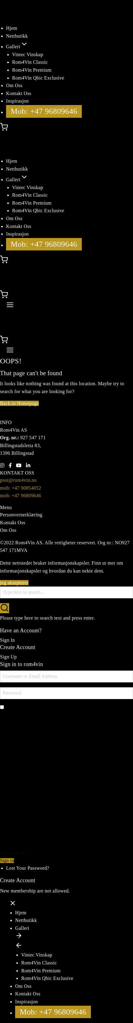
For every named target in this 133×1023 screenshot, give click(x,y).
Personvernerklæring (21, 514)
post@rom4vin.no (18, 480)
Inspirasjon (17, 101)
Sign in (7, 860)
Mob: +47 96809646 (44, 111)
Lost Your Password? (27, 868)
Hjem (11, 28)
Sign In (7, 640)
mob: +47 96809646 (20, 495)
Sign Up (8, 656)
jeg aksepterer (14, 582)
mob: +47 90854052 (20, 488)
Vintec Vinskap (27, 54)
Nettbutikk (17, 36)
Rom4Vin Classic (30, 62)
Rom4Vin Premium (32, 70)
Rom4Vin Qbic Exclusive (38, 77)
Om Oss (14, 85)
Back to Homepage (19, 403)
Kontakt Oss (18, 93)
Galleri (17, 46)
